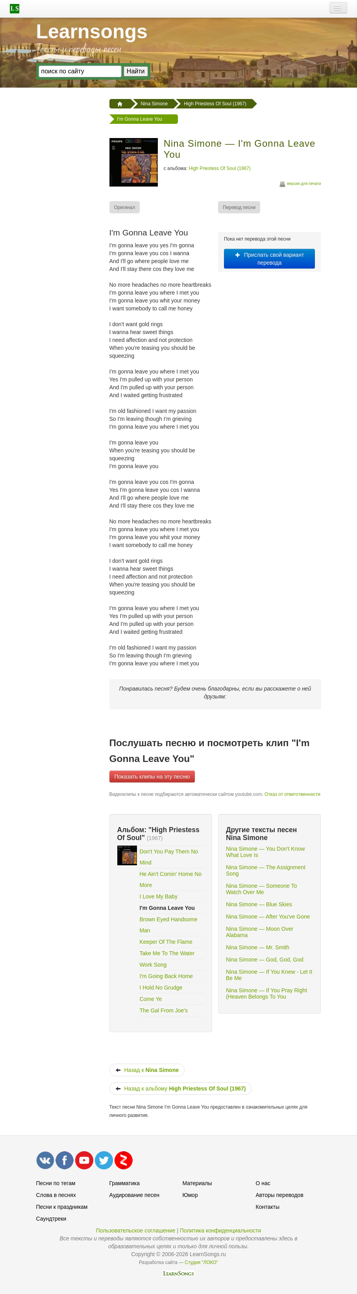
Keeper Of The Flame (165, 942)
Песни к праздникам (62, 1207)
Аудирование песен (134, 1195)
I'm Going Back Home (166, 976)
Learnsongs (92, 32)
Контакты (267, 1207)
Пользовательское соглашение (136, 1230)
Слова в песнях (56, 1195)
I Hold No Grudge (160, 987)
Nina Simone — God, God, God (264, 959)
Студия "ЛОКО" (201, 1262)
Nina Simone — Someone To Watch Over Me (261, 889)
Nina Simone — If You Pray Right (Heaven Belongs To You (266, 993)
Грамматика (124, 1183)
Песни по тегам (56, 1183)
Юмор (190, 1195)
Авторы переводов (279, 1195)
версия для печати (300, 184)
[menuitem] (125, 207)
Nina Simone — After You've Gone (268, 916)
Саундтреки (51, 1219)
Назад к (147, 1070)
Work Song (152, 965)
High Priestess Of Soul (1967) (220, 168)
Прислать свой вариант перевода (269, 259)
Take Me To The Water (166, 953)
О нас (263, 1183)
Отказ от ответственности (292, 794)
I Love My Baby (158, 896)
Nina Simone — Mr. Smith (257, 947)
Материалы (197, 1183)
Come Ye (150, 999)
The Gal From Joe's (163, 1010)
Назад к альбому (180, 1088)
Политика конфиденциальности (220, 1230)
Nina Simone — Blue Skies (259, 904)
